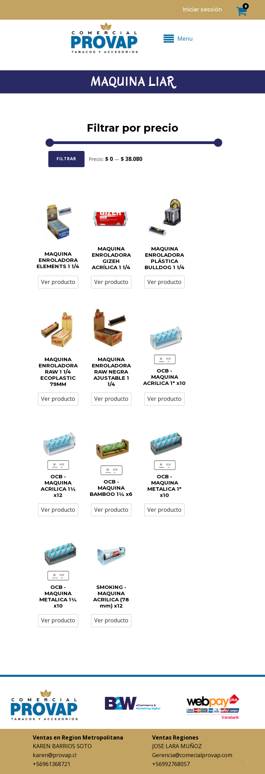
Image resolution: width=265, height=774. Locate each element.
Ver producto (58, 282)
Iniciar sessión (202, 9)
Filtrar (66, 159)
